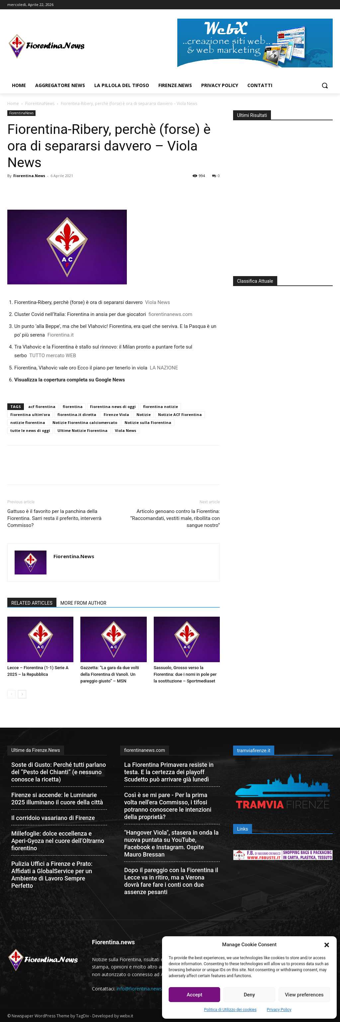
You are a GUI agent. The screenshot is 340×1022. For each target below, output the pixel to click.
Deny (249, 995)
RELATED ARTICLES (31, 603)
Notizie (143, 414)
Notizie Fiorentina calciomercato (84, 422)
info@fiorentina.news (139, 988)
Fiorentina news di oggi (113, 406)
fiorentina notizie (160, 406)
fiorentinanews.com (144, 750)
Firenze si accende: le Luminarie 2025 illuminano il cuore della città (57, 798)
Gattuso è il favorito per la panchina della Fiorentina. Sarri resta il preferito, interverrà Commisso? (54, 518)
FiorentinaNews (39, 103)
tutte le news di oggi (30, 430)
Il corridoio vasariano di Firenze (53, 817)
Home (13, 103)
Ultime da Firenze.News (35, 750)
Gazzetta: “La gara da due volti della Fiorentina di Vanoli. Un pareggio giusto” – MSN (109, 674)
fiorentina (73, 406)
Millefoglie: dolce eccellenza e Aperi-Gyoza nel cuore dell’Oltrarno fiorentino (57, 841)
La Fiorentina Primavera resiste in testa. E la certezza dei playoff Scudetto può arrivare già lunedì (168, 772)
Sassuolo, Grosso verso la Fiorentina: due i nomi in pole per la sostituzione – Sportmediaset (185, 674)
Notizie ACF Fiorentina (180, 414)
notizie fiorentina (27, 422)
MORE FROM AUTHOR (83, 603)
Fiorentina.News (29, 175)
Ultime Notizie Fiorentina (82, 430)
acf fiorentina (41, 406)
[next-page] (22, 694)
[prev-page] (11, 694)
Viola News (125, 430)
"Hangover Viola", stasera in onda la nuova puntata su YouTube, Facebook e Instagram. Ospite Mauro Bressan (171, 843)
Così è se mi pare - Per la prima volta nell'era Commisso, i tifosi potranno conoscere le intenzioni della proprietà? (168, 805)
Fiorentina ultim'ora (30, 414)
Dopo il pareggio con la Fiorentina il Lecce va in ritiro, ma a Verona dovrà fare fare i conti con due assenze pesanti (171, 881)
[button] (326, 945)
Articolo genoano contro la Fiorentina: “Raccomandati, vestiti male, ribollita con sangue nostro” (175, 518)
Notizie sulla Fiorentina (148, 422)
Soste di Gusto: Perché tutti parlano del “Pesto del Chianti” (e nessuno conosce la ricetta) (58, 772)
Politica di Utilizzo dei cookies (230, 1009)
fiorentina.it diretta (76, 414)
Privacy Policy (279, 1009)
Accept (194, 995)
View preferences (304, 995)
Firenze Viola (116, 414)
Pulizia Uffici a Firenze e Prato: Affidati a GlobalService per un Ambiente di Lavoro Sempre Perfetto (52, 874)
